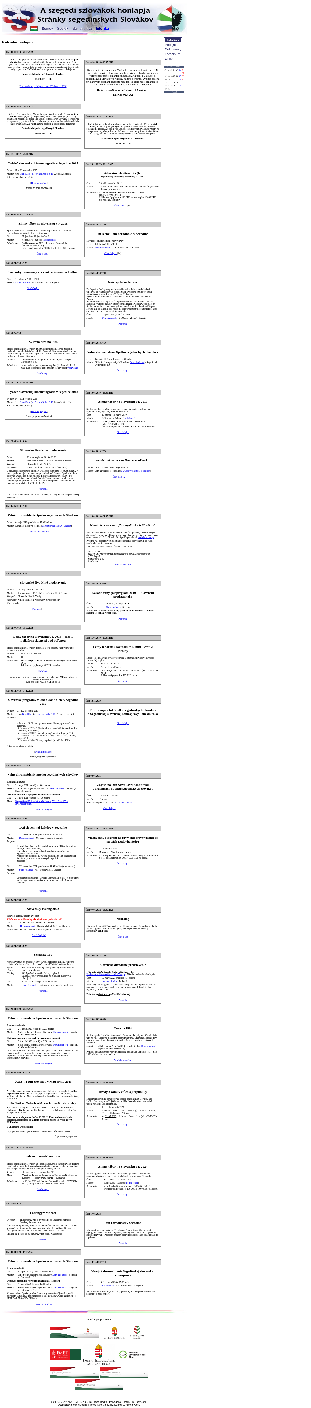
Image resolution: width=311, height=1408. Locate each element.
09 (166, 79)
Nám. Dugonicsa (113, 607)
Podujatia (172, 45)
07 (180, 76)
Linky (169, 58)
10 (169, 79)
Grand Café (25, 174)
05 (174, 76)
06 (177, 76)
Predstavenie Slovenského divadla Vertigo (105, 974)
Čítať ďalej (123, 937)
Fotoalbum (172, 54)
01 (183, 73)
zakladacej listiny (146, 537)
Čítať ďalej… (120, 205)
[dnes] (174, 92)
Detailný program (39, 183)
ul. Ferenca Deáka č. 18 (42, 174)
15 (183, 79)
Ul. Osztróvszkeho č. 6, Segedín (135, 471)
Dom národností (102, 247)
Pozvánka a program (39, 531)
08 (183, 76)
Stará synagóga (26, 870)
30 (166, 89)
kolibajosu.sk (49, 240)
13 (177, 79)
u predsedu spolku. (123, 802)
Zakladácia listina (123, 564)
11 (172, 79)
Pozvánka (122, 324)
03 (169, 76)
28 (180, 86)
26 (174, 86)
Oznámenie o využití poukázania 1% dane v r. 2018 (43, 86)
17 (169, 83)
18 (172, 83)
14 (180, 79)
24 (169, 86)
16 (166, 83)
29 (183, 86)
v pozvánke (72, 368)
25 (172, 86)
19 (174, 83)
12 (174, 79)
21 (180, 83)
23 (166, 86)
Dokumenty (173, 49)
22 (183, 83)
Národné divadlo (109, 981)
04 (172, 76)
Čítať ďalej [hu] (39, 935)
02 (166, 76)
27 (177, 86)
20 (177, 83)
